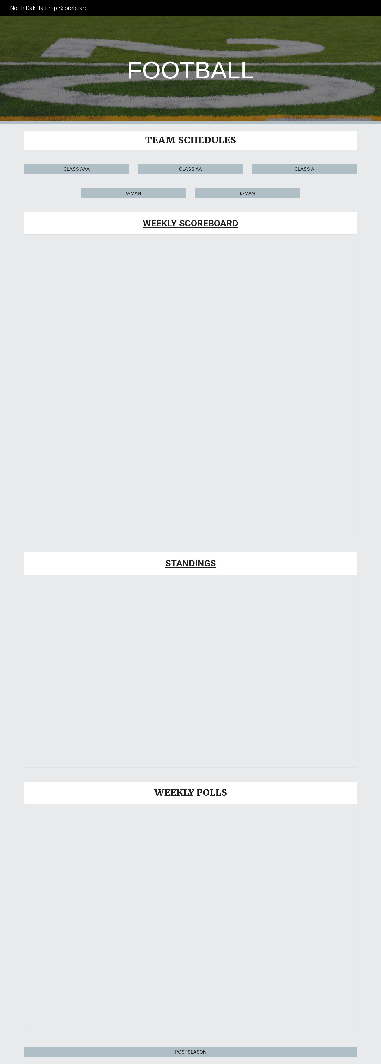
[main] (190, 70)
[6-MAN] (247, 193)
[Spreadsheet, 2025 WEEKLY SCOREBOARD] (190, 386)
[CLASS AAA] (76, 169)
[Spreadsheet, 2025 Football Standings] (190, 671)
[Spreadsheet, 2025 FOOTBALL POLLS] (190, 918)
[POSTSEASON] (190, 1052)
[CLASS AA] (190, 169)
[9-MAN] (133, 193)
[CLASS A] (304, 169)
